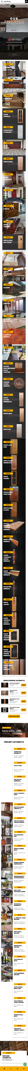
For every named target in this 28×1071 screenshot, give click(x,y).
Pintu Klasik (6, 194)
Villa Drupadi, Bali (19, 835)
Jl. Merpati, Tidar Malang (20, 918)
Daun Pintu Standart (8, 131)
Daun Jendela (6, 115)
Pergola (6, 303)
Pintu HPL (7, 429)
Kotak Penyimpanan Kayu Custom (9, 369)
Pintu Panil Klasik (8, 509)
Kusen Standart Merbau (7, 258)
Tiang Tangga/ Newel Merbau (7, 558)
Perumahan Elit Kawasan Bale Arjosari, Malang (19, 877)
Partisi (6, 209)
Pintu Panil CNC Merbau (13, 691)
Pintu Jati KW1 (7, 446)
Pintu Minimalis (7, 178)
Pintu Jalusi (6, 603)
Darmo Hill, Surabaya (18, 752)
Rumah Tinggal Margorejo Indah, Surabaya (19, 863)
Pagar (6, 83)
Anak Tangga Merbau (6, 573)
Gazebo (6, 288)
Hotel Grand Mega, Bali (18, 987)
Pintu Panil (8, 162)
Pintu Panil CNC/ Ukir (8, 493)
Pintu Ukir (7, 414)
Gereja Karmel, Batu (19, 849)
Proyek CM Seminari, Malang (17, 780)
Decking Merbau (6, 352)
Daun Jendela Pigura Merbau (6, 653)
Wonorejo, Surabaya (18, 904)
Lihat (23, 685)
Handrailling (9, 67)
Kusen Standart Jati (7, 274)
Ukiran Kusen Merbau (6, 384)
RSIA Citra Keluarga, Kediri (19, 891)
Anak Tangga (6, 226)
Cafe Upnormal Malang (19, 974)
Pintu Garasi (6, 147)
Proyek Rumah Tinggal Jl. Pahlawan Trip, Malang (19, 807)
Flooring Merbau (7, 336)
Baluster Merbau (7, 588)
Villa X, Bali (18, 765)
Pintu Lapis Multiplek (7, 241)
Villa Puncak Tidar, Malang (19, 1001)
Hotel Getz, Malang (18, 932)
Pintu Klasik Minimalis (7, 400)
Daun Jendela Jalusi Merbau (6, 621)
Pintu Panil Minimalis (8, 462)
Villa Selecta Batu (18, 960)
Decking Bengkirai (7, 320)
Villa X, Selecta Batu (19, 794)
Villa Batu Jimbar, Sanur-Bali (19, 1029)
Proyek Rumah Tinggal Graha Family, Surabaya (19, 821)
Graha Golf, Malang (18, 946)
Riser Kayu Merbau (7, 540)
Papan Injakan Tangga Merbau (7, 527)
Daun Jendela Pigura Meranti (6, 637)
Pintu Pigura (6, 478)
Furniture (7, 99)
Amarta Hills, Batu (18, 1015)
